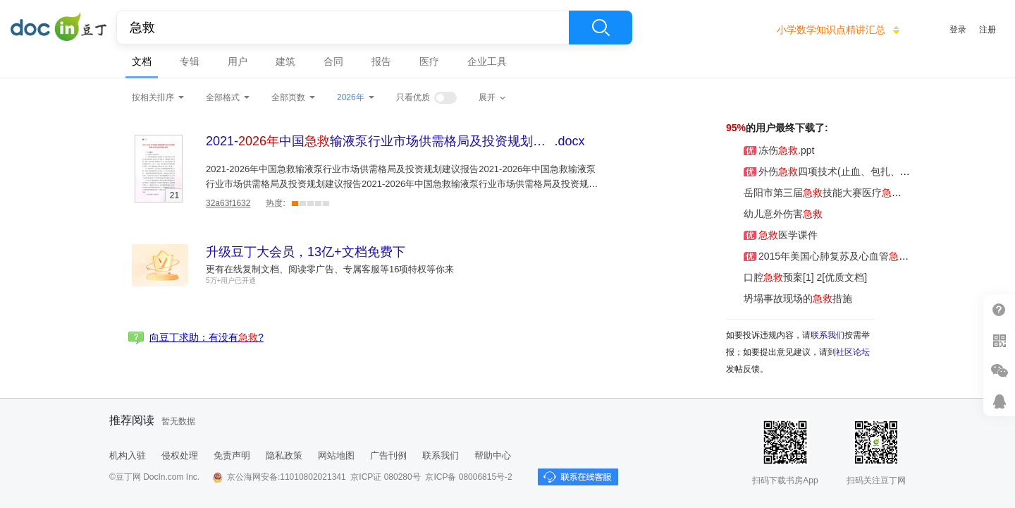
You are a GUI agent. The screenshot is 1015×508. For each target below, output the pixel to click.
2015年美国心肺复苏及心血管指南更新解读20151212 (868, 256)
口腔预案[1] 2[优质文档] (796, 277)
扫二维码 (999, 340)
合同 (333, 61)
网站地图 (336, 455)
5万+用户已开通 (231, 280)
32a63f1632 (228, 203)
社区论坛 (853, 352)
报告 (381, 61)
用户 (237, 61)
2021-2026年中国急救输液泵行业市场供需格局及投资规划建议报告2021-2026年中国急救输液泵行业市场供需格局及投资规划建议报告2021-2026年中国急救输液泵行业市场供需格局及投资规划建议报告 (402, 184)
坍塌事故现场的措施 (789, 298)
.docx (395, 141)
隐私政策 (284, 455)
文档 (142, 61)
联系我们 (827, 335)
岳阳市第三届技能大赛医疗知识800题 (836, 192)
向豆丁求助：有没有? (206, 337)
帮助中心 (492, 455)
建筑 (285, 61)
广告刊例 (388, 455)
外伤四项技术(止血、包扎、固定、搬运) (839, 171)
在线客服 (999, 401)
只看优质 (413, 97)
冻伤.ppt (770, 150)
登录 (957, 30)
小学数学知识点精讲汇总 (831, 29)
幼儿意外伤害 (774, 213)
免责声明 (232, 455)
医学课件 (772, 235)
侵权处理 (179, 455)
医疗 (429, 61)
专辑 (189, 61)
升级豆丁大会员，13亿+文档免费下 (305, 252)
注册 (987, 30)
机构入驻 (127, 455)
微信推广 (999, 371)
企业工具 (487, 61)
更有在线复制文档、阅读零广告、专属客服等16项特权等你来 (330, 269)
